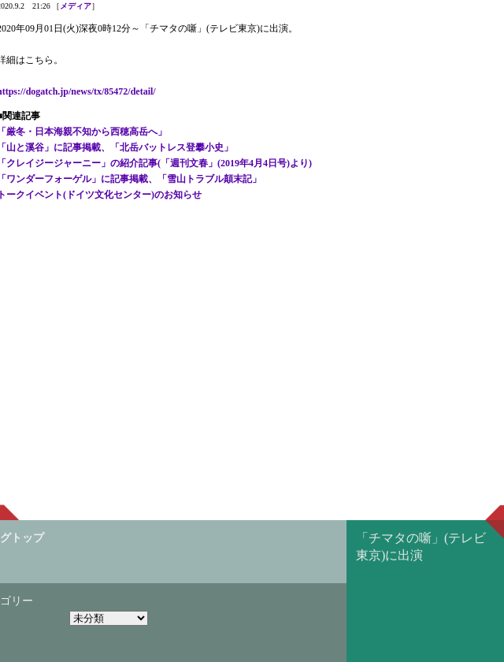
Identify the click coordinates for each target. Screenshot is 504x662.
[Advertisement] (252, 242)
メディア (75, 6)
